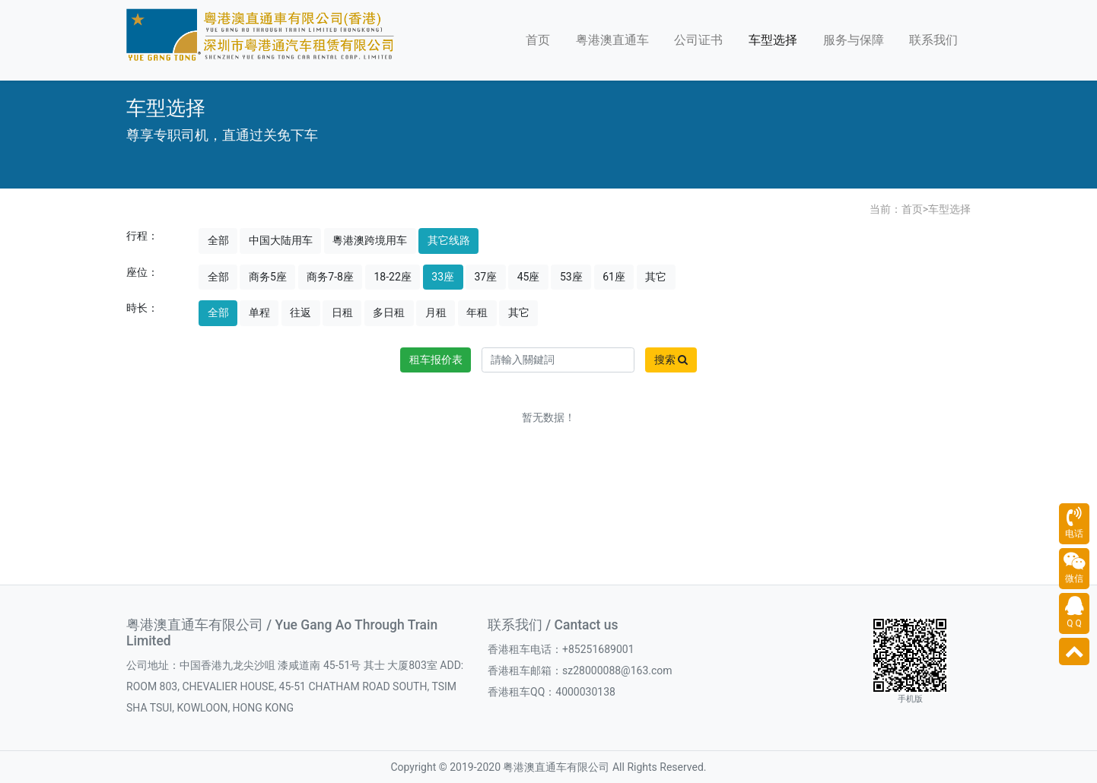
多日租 (389, 312)
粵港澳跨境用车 (369, 240)
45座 (528, 277)
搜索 (671, 359)
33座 (442, 277)
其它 (655, 277)
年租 (477, 312)
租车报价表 (436, 359)
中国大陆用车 (281, 240)
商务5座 (268, 277)
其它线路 (449, 240)
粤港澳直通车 (612, 40)
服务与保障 (853, 40)
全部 (218, 240)
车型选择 (773, 40)
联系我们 (933, 40)
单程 (259, 312)
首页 (538, 40)
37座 (486, 277)
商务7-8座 (330, 277)
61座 (614, 277)
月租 (436, 312)
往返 (300, 312)
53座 (571, 277)
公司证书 (698, 40)
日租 (342, 312)
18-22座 (392, 277)
